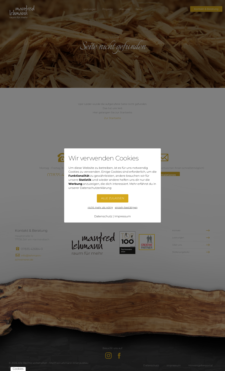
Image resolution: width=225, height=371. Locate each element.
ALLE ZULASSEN (112, 198)
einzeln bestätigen (126, 207)
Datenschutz (103, 216)
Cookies (18, 368)
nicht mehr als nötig (100, 207)
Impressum (122, 216)
